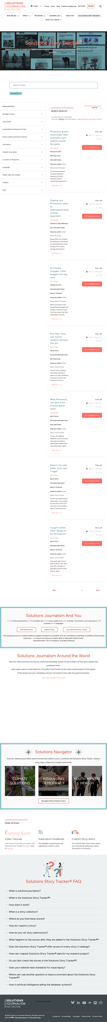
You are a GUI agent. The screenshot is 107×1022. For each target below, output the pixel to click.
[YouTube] (84, 1003)
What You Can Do (52, 20)
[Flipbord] (95, 1003)
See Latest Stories (26, 630)
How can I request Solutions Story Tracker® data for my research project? (49, 953)
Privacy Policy (97, 1016)
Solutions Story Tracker (88, 16)
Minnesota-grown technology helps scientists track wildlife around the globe (59, 137)
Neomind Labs (36, 1017)
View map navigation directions (53, 678)
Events (47, 6)
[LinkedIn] (78, 1003)
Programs (39, 16)
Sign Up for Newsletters (43, 1001)
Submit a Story (50, 630)
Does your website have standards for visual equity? (37, 967)
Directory (70, 16)
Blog (58, 6)
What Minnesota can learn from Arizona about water (58, 404)
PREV (54, 590)
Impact (25, 16)
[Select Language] (37, 6)
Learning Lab (54, 16)
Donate (91, 6)
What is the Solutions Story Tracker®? (29, 897)
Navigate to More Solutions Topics (53, 801)
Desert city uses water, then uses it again (58, 468)
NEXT (98, 590)
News (53, 6)
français (10, 848)
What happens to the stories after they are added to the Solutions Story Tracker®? (54, 939)
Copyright (76, 1016)
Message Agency (21, 1017)
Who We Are (11, 16)
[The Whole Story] (90, 1003)
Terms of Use (86, 1016)
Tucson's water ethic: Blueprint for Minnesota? (58, 530)
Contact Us (56, 1016)
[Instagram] (100, 1003)
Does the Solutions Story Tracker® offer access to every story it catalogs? (49, 946)
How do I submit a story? (22, 925)
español (28, 846)
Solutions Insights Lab (68, 6)
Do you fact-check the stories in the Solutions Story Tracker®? (43, 960)
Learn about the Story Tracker (76, 630)
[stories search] (53, 86)
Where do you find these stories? (27, 918)
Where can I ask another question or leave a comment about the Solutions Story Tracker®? (52, 976)
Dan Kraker (15, 93)
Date (23, 190)
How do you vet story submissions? (28, 932)
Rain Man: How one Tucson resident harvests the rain (59, 338)
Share (97, 132)
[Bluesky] (72, 1001)
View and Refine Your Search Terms (89, 119)
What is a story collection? (23, 911)
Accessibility (66, 1016)
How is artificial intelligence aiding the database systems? (40, 984)
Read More (55, 185)
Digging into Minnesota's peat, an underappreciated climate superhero (59, 208)
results (61, 119)
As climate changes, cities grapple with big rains (58, 273)
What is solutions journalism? (25, 890)
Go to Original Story (92, 147)
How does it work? (19, 904)
